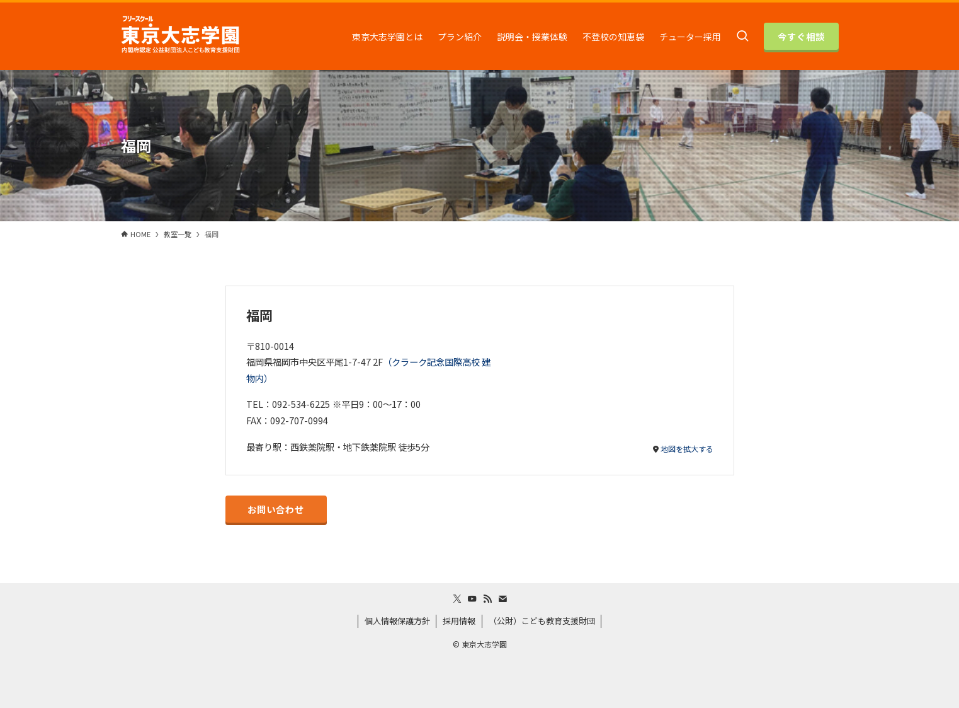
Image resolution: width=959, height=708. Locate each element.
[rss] (487, 599)
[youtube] (472, 599)
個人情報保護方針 (397, 621)
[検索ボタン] (742, 36)
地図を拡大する (687, 448)
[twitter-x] (457, 599)
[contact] (502, 599)
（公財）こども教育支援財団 (542, 621)
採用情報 (459, 621)
